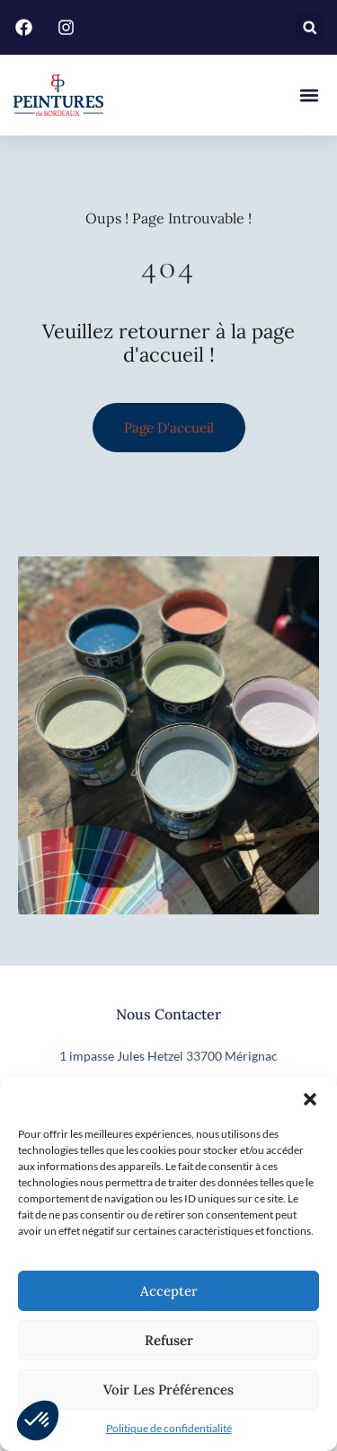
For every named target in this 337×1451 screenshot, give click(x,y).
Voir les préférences (168, 1389)
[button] (310, 1099)
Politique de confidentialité (169, 1428)
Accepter (169, 1290)
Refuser (169, 1340)
